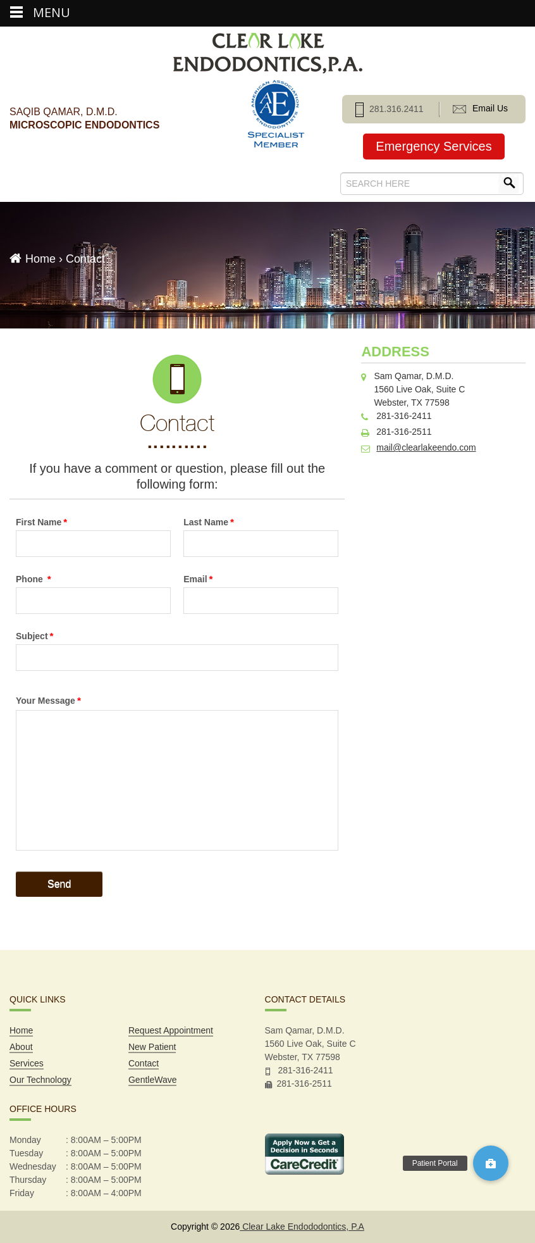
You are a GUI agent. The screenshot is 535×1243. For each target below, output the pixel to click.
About (21, 1047)
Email (197, 578)
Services (26, 1063)
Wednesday (32, 1166)
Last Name (208, 521)
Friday (21, 1193)
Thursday (27, 1180)
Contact (143, 1063)
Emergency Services (433, 146)
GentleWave (152, 1080)
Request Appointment (170, 1030)
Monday (25, 1140)
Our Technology (40, 1080)
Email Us (480, 108)
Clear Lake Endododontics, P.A (302, 1226)
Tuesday (26, 1153)
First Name (41, 521)
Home (40, 259)
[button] (490, 1163)
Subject (35, 635)
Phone (33, 578)
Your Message (48, 700)
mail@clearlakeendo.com (426, 447)
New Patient (152, 1047)
